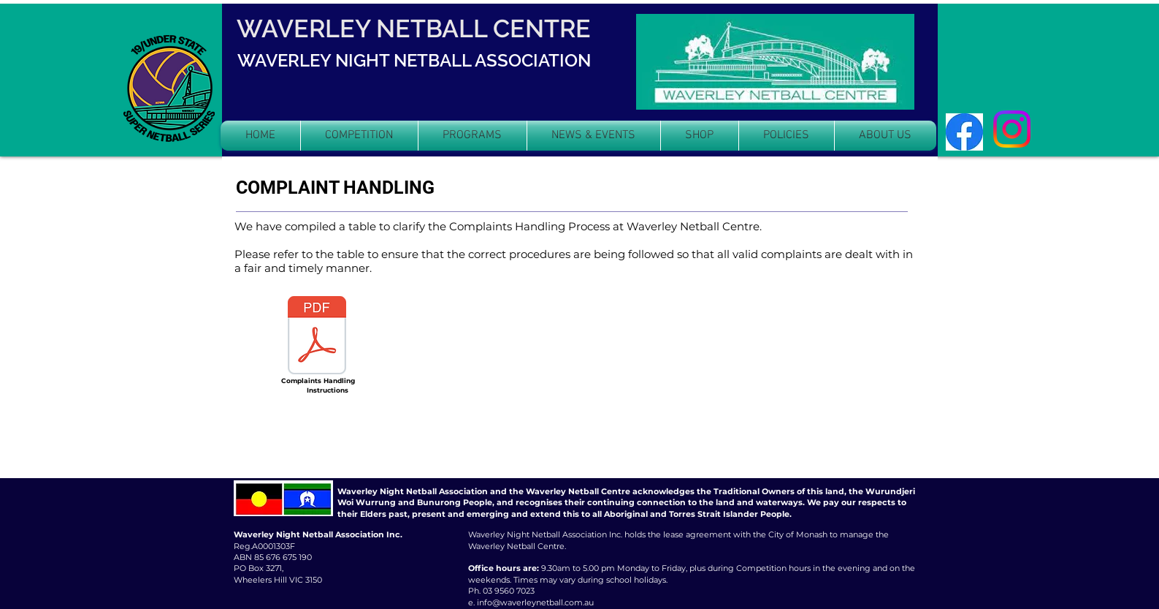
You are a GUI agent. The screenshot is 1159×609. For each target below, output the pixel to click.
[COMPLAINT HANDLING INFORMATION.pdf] (317, 337)
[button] (359, 136)
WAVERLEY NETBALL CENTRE (414, 28)
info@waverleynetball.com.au (535, 602)
